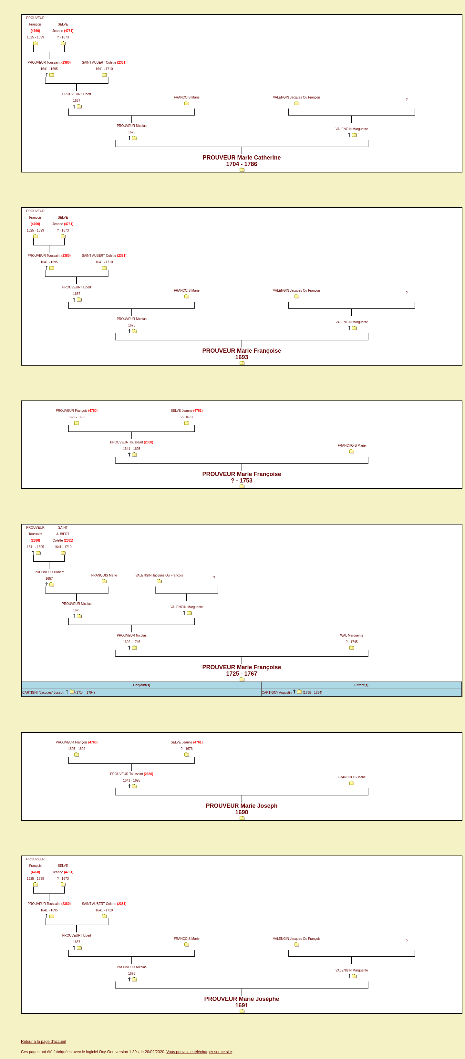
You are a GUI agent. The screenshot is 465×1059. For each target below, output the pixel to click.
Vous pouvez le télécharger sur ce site (199, 1052)
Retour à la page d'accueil (43, 1041)
